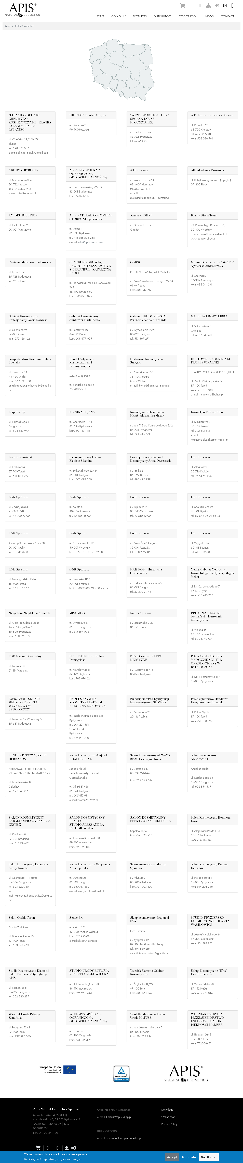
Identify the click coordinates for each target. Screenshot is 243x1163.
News (209, 16)
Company (118, 16)
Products (140, 16)
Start (100, 16)
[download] (208, 5)
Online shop (168, 1117)
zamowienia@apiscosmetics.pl (123, 1138)
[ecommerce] (182, 5)
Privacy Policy (169, 1124)
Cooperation (188, 16)
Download (167, 1109)
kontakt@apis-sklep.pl (118, 1117)
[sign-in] (217, 5)
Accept (172, 1157)
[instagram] (200, 5)
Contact (227, 16)
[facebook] (191, 5)
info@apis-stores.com (90, 242)
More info (189, 1157)
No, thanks (209, 1157)
